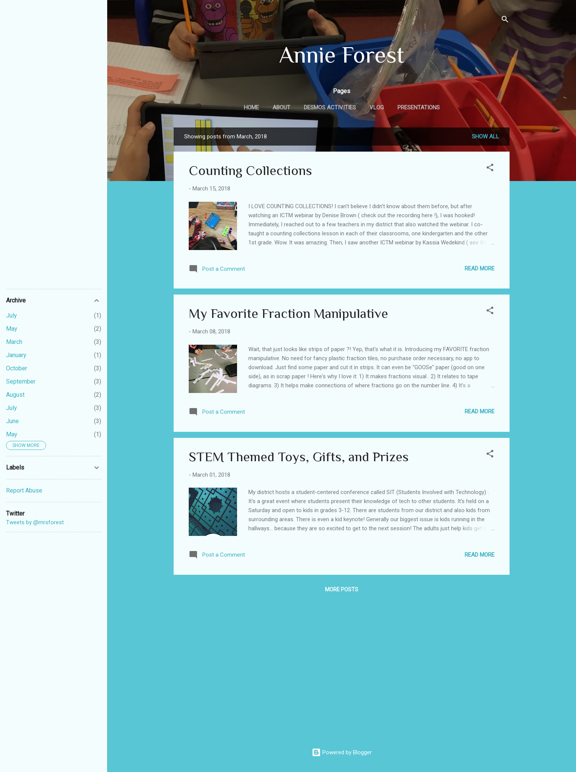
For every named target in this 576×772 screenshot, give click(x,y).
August (15, 394)
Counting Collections (250, 170)
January (16, 355)
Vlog (377, 107)
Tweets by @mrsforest (35, 522)
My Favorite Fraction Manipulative (288, 313)
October (16, 368)
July (11, 315)
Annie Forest (341, 54)
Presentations (418, 107)
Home (251, 107)
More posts (341, 589)
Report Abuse (24, 490)
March (14, 341)
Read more (479, 268)
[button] (489, 169)
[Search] (505, 20)
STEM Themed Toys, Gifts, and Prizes (299, 456)
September (20, 381)
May (11, 328)
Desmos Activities (330, 107)
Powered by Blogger (342, 752)
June (12, 421)
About (281, 107)
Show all (485, 136)
